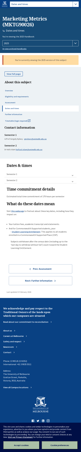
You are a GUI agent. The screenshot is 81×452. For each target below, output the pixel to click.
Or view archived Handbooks (14, 49)
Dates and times (12, 108)
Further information (13, 114)
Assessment (10, 102)
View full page (14, 74)
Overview (9, 90)
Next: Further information (38, 280)
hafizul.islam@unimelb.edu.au (29, 149)
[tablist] (44, 4)
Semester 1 (12, 174)
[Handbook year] (40, 43)
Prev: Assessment (42, 268)
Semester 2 (12, 180)
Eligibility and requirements (17, 96)
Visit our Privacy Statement (20, 437)
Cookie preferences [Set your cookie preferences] (60, 445)
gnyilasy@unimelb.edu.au (35, 139)
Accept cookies (21, 445)
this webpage (17, 211)
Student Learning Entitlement (26, 231)
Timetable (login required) (20, 122)
